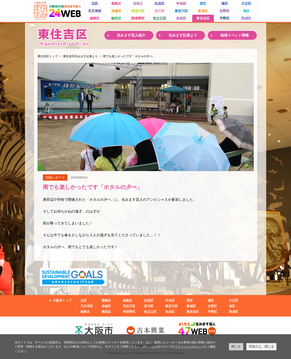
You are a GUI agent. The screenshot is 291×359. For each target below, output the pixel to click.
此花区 (160, 3)
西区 (203, 3)
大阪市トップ (62, 300)
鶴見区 (116, 18)
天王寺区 (94, 11)
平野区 (225, 18)
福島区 (138, 3)
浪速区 (116, 11)
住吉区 (181, 18)
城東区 (95, 18)
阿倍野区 (138, 18)
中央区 (181, 3)
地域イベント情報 (234, 35)
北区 (94, 3)
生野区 (225, 11)
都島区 (116, 3)
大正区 (246, 3)
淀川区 (160, 11)
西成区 (246, 18)
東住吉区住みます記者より (80, 56)
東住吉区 (203, 18)
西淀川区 (138, 11)
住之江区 (159, 18)
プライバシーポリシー (189, 346)
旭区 (246, 11)
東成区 (203, 11)
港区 (224, 3)
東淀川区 (181, 11)
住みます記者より (183, 35)
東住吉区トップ (48, 56)
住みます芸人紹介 (131, 35)
